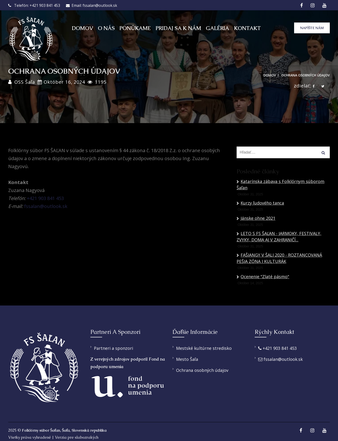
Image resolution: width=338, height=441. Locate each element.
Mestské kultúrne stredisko (204, 348)
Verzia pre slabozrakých (76, 437)
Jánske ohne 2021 (256, 240)
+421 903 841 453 (45, 198)
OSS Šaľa (24, 82)
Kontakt (247, 28)
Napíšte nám (311, 28)
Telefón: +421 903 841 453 (34, 5)
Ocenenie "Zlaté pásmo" (263, 299)
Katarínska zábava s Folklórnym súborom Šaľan (280, 207)
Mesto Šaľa (187, 359)
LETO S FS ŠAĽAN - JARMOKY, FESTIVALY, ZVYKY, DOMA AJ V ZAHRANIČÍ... (279, 259)
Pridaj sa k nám (178, 28)
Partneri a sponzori (113, 348)
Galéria (217, 28)
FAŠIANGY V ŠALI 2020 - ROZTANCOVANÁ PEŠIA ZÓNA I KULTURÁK (279, 280)
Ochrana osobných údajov (305, 75)
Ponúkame (135, 28)
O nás (106, 28)
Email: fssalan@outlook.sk (91, 5)
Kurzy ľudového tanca (260, 225)
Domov (82, 28)
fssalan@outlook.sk (45, 206)
